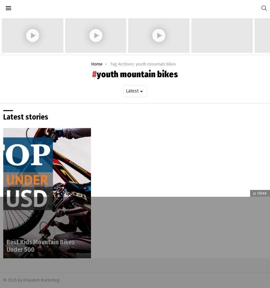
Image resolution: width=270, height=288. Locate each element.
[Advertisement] (135, 242)
